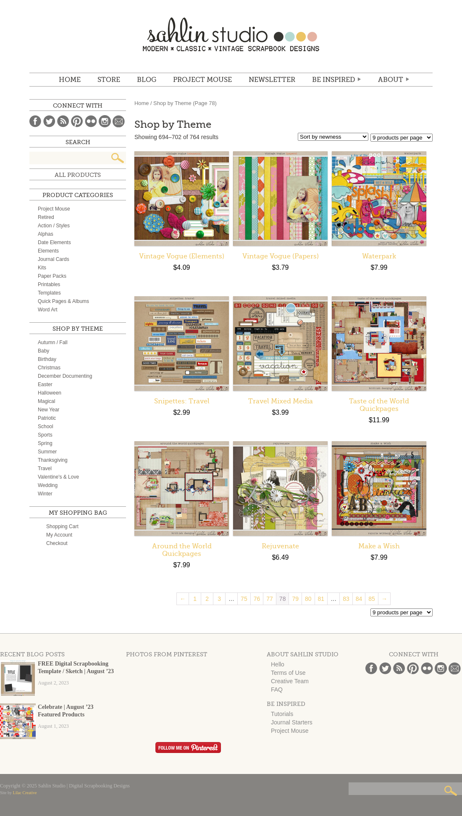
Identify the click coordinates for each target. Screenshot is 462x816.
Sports (45, 435)
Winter (45, 494)
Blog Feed (63, 121)
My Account (59, 535)
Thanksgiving (53, 460)
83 (346, 598)
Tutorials (282, 714)
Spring (45, 443)
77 (269, 598)
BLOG (146, 80)
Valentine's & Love (58, 477)
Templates (49, 293)
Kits (42, 268)
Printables (49, 284)
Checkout (57, 543)
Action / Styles (54, 226)
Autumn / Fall (53, 342)
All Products (78, 174)
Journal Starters (291, 722)
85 (371, 598)
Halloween (49, 393)
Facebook (35, 121)
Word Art (47, 310)
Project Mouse (202, 80)
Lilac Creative (25, 792)
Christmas (49, 368)
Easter (45, 384)
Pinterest (77, 121)
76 (257, 598)
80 (308, 598)
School (45, 426)
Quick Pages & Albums (63, 301)
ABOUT (390, 80)
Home (70, 80)
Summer (47, 452)
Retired (46, 217)
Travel (45, 468)
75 (244, 598)
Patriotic (47, 418)
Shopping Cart (62, 526)
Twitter (49, 121)
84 (359, 598)
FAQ (277, 689)
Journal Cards (53, 259)
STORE (108, 80)
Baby (43, 351)
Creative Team (290, 681)
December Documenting (65, 376)
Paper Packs (52, 276)
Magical (46, 401)
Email (119, 121)
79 (295, 598)
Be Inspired (333, 80)
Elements (48, 251)
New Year (48, 410)
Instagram (105, 121)
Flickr (91, 121)
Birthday (47, 359)
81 (321, 598)
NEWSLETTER (272, 80)
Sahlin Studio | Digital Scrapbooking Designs (231, 34)
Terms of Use (288, 672)
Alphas (45, 234)
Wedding (48, 485)
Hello (277, 664)
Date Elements (54, 242)
